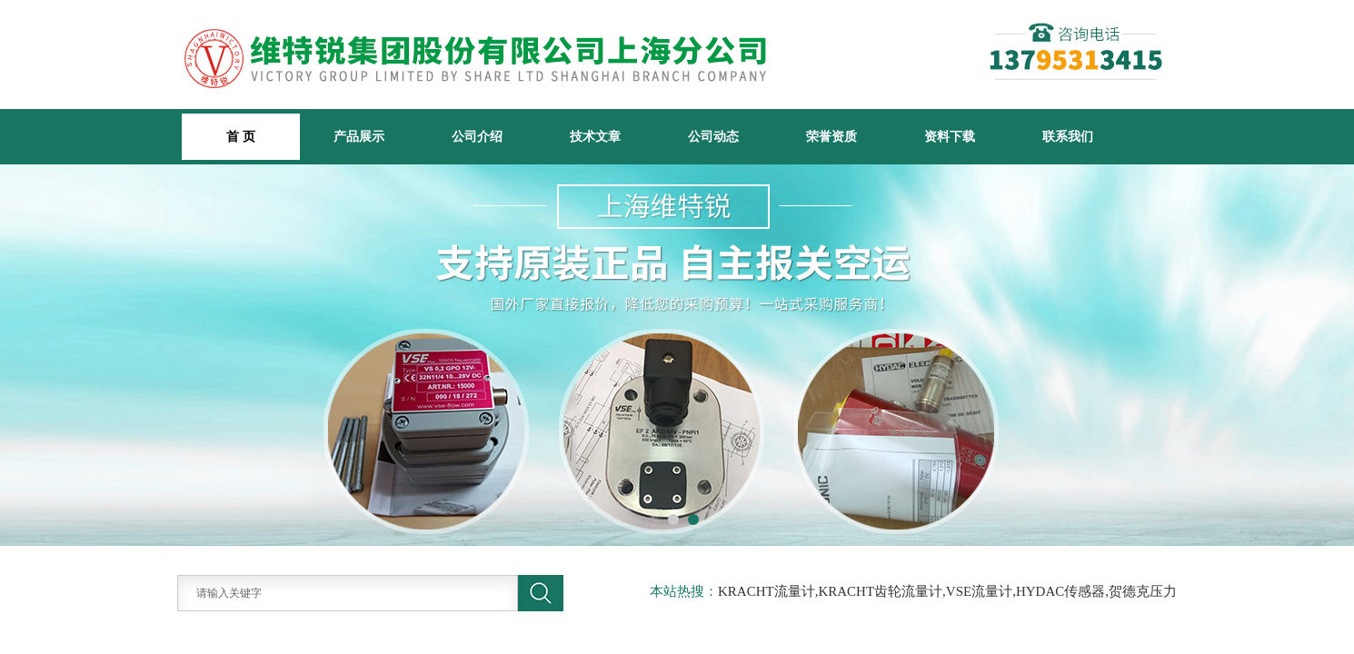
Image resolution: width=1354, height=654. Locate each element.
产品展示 (359, 136)
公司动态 (713, 136)
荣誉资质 (831, 136)
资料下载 (949, 136)
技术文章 (595, 136)
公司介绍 (477, 136)
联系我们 (1067, 136)
